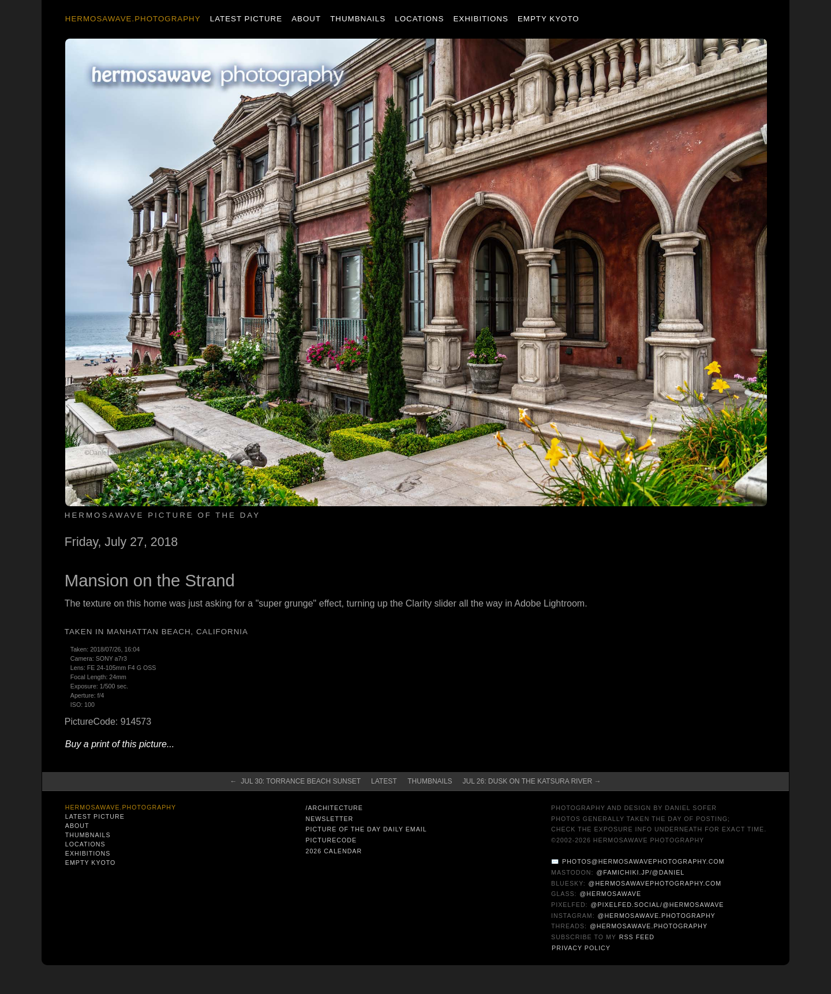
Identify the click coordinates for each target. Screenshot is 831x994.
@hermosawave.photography (657, 915)
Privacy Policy (581, 947)
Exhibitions (480, 18)
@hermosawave (611, 893)
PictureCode (331, 840)
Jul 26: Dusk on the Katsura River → (532, 781)
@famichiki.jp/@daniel (640, 872)
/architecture (333, 807)
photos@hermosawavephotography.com (643, 861)
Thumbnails (357, 18)
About (306, 18)
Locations (419, 18)
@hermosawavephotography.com (655, 883)
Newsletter (329, 818)
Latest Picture (246, 18)
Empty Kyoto (548, 18)
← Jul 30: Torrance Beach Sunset (295, 781)
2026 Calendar (333, 851)
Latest (383, 781)
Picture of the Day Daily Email (365, 829)
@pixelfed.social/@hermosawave (657, 904)
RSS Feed (636, 936)
